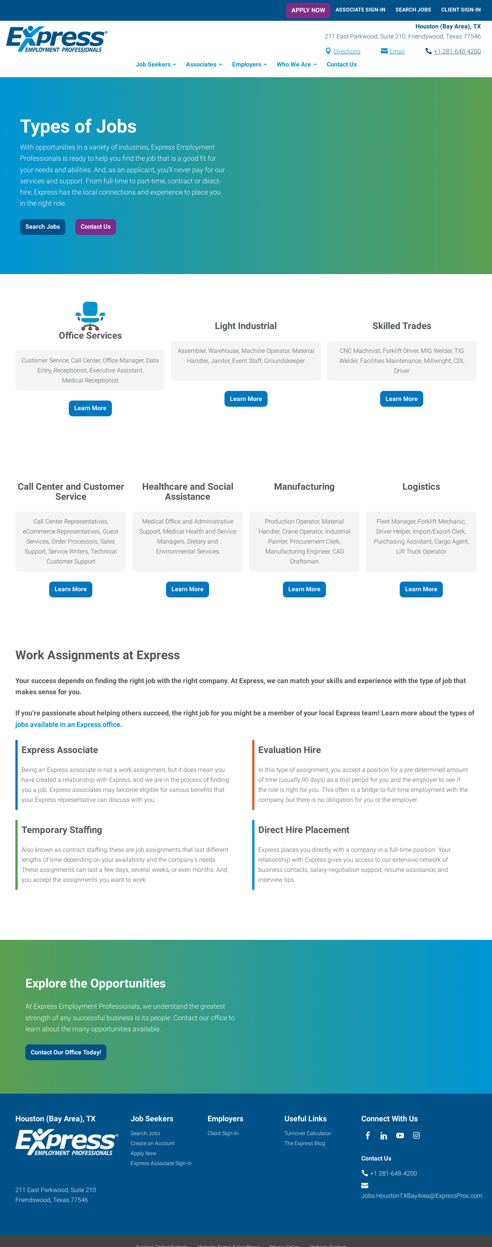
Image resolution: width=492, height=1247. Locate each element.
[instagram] (416, 1136)
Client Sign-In (461, 10)
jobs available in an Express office (67, 724)
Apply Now (308, 10)
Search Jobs (413, 10)
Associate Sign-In (361, 10)
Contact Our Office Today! (66, 1052)
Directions (347, 51)
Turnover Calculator (307, 1133)
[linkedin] (383, 1136)
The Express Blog (304, 1143)
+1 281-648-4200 (457, 51)
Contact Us (342, 64)
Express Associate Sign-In (161, 1163)
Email (397, 51)
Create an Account (153, 1143)
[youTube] (400, 1136)
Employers (246, 64)
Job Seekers (153, 64)
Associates (201, 64)
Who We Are (294, 64)
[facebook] (367, 1136)
